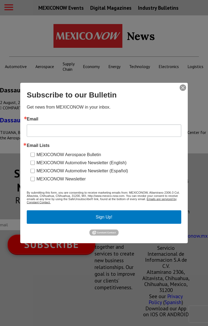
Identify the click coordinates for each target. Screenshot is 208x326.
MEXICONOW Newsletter (61, 178)
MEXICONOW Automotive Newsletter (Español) (82, 170)
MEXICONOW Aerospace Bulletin (68, 154)
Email (32, 119)
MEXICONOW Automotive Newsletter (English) (81, 162)
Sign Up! (104, 216)
